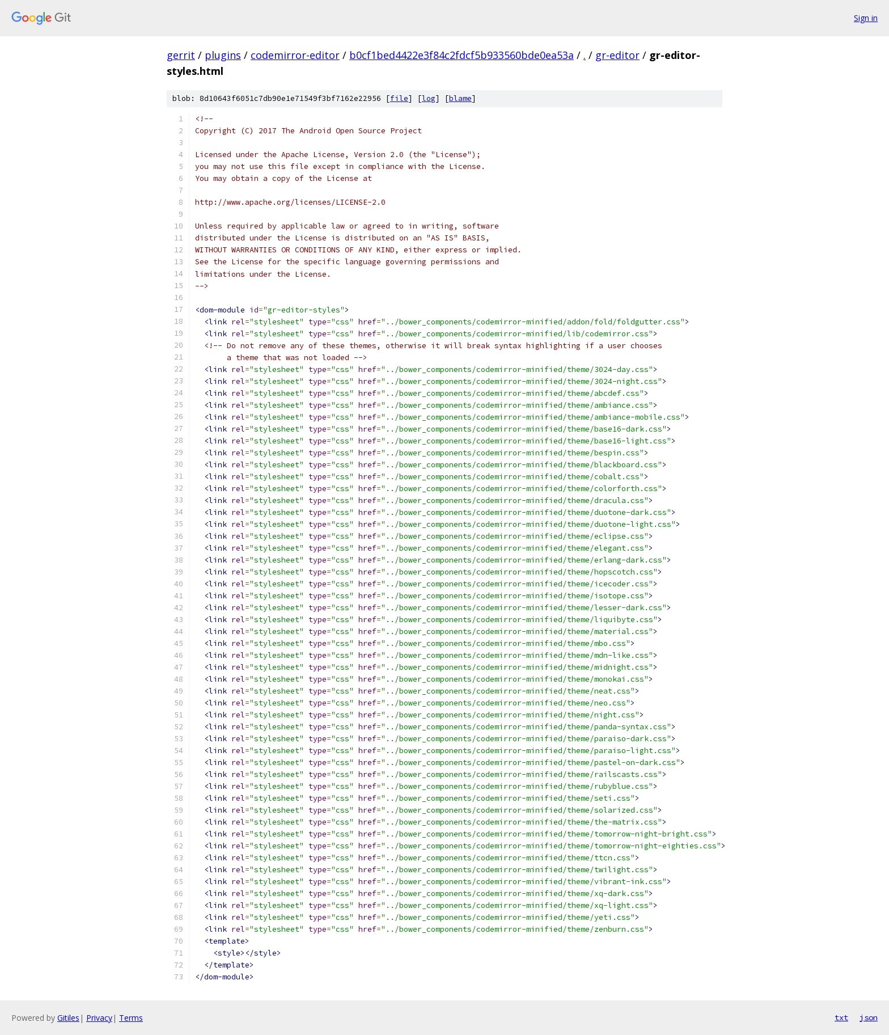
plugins (223, 55)
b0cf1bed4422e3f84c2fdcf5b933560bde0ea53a (461, 55)
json (869, 1017)
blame (460, 98)
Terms (131, 1017)
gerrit (181, 55)
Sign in (866, 17)
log (428, 98)
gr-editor (617, 55)
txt (841, 1017)
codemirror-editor (295, 55)
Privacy (99, 1017)
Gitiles (68, 1017)
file (399, 98)
